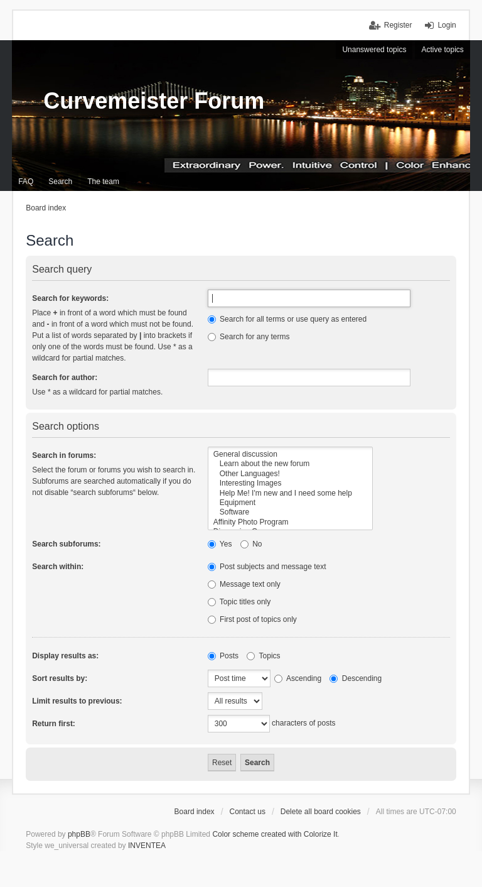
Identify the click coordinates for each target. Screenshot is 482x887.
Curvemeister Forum (153, 101)
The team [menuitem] (103, 181)
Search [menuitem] (60, 181)
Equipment (290, 503)
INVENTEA (147, 845)
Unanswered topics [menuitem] (374, 49)
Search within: (57, 566)
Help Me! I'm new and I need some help (290, 493)
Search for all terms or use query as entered (287, 319)
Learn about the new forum (290, 464)
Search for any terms (249, 336)
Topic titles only (239, 601)
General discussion (290, 454)
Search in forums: (64, 455)
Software (290, 512)
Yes (220, 544)
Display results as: (65, 655)
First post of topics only (252, 619)
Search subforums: (66, 544)
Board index (194, 811)
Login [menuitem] (446, 25)
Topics (263, 655)
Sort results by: (59, 678)
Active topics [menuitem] (442, 49)
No (251, 544)
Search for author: (64, 377)
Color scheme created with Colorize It (274, 834)
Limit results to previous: (77, 701)
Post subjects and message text (267, 566)
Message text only (244, 584)
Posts (223, 655)
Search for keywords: (70, 298)
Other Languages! (290, 474)
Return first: (53, 723)
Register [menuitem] (398, 25)
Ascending (297, 678)
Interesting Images (290, 483)
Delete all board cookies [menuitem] (321, 811)
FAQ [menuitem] (25, 181)
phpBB (79, 834)
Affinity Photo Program (290, 522)
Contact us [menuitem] (247, 811)
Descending (355, 678)
